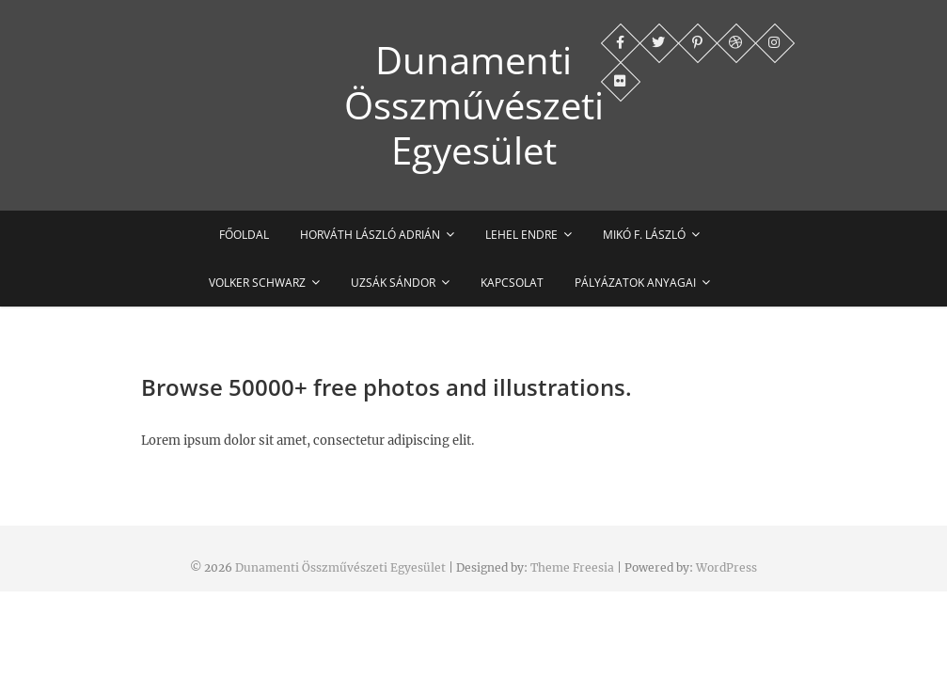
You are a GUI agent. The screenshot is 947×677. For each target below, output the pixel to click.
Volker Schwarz (257, 283)
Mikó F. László (644, 235)
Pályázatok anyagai (635, 283)
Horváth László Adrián (370, 235)
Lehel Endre (521, 235)
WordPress (726, 567)
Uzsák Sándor (393, 283)
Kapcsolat (512, 283)
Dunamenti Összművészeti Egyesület (474, 105)
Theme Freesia (572, 567)
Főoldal (244, 235)
